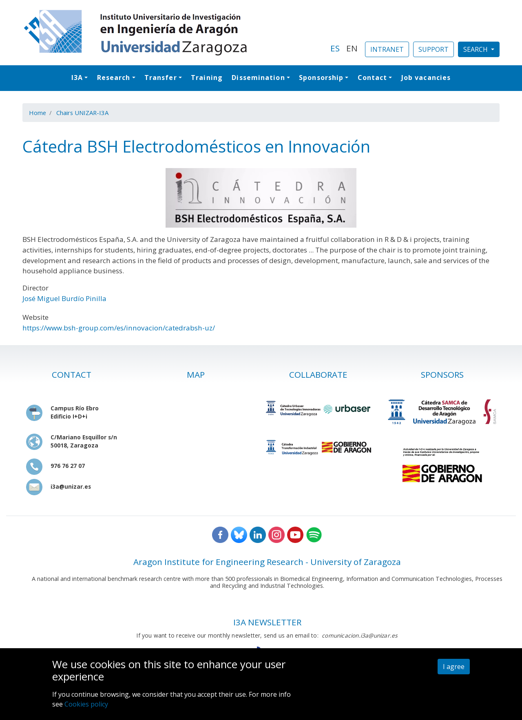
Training (207, 77)
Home (37, 113)
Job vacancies (426, 77)
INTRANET (387, 49)
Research (113, 77)
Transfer (160, 77)
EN (352, 48)
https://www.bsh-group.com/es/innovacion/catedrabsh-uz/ (118, 327)
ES (335, 48)
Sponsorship (321, 77)
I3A (77, 77)
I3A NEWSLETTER (267, 622)
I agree (453, 666)
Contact (372, 77)
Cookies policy (86, 704)
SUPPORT (433, 49)
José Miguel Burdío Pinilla (64, 298)
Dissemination (258, 77)
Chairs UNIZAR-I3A (82, 113)
